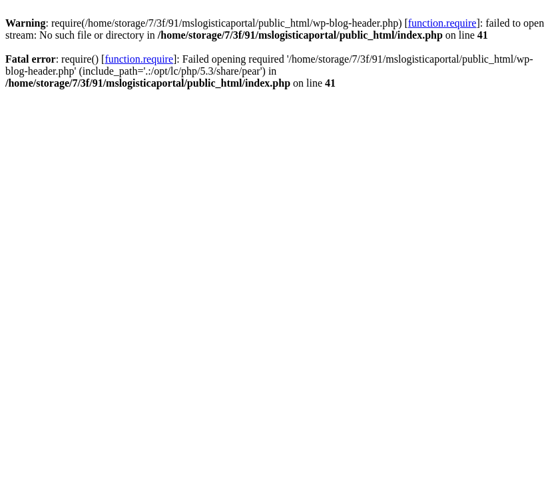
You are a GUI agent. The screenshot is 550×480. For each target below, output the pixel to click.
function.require (442, 23)
